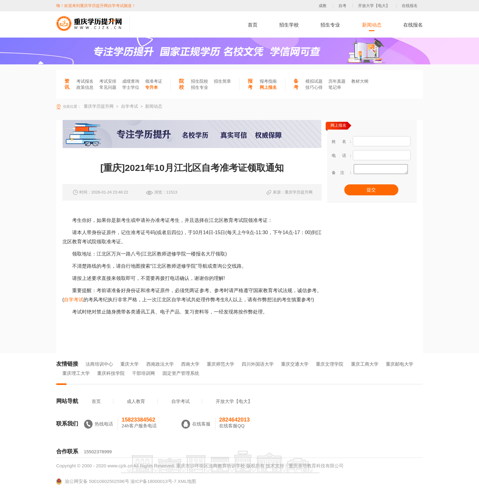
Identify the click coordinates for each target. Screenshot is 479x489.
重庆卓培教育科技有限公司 (316, 465)
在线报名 (410, 6)
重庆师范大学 (220, 364)
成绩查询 (130, 81)
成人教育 (136, 401)
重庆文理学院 (329, 364)
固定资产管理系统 (181, 373)
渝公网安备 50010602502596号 (92, 481)
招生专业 (330, 24)
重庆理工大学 (76, 373)
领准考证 (153, 81)
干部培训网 (143, 373)
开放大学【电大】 (374, 6)
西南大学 (190, 364)
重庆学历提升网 (98, 106)
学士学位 (130, 87)
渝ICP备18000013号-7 (153, 481)
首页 (253, 24)
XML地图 (186, 481)
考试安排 (107, 81)
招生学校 (289, 24)
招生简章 (222, 81)
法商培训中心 (99, 364)
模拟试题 (314, 81)
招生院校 (199, 81)
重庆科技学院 (111, 373)
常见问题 (107, 87)
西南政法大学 (160, 364)
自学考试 (73, 299)
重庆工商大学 (364, 364)
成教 (323, 6)
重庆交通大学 (295, 364)
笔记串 (334, 87)
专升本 (151, 87)
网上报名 (268, 87)
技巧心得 (314, 87)
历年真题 (337, 81)
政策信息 (84, 87)
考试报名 (84, 81)
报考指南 (268, 81)
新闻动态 (372, 24)
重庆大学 (129, 364)
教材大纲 (359, 81)
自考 (342, 6)
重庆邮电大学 (399, 364)
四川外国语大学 (258, 364)
